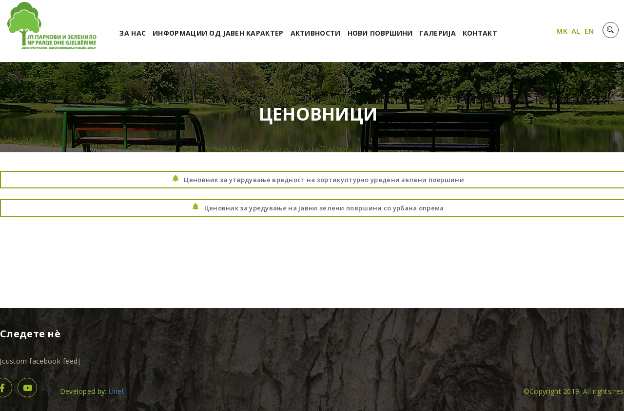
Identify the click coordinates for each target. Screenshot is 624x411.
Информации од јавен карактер (218, 33)
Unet (116, 391)
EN (589, 31)
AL (576, 31)
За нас (132, 33)
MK (561, 31)
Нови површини (380, 33)
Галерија (437, 33)
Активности (316, 33)
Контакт (480, 33)
